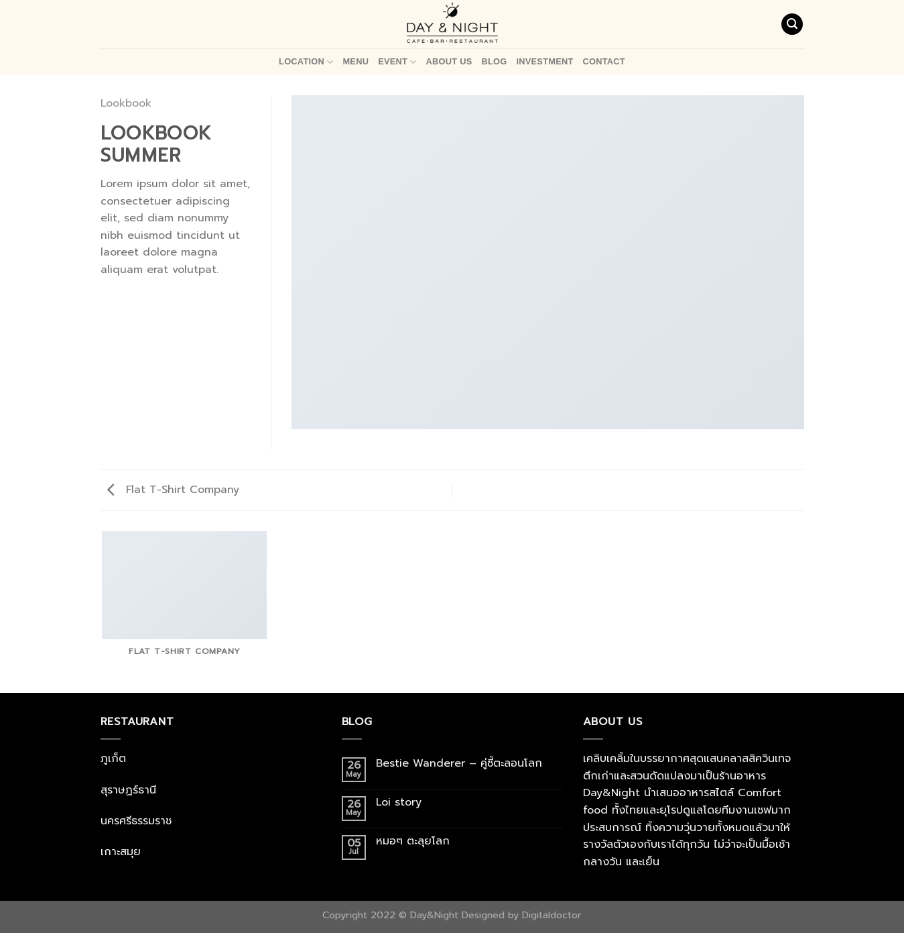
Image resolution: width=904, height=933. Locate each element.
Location (306, 62)
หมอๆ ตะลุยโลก (413, 841)
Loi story (401, 802)
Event (397, 62)
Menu (355, 61)
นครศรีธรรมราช (136, 821)
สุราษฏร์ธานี (128, 790)
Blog (494, 61)
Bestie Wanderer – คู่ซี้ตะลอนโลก (461, 763)
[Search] (792, 24)
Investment (544, 61)
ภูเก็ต (113, 759)
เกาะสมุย (121, 852)
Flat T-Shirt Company (173, 490)
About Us (449, 61)
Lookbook (126, 103)
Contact (604, 61)
